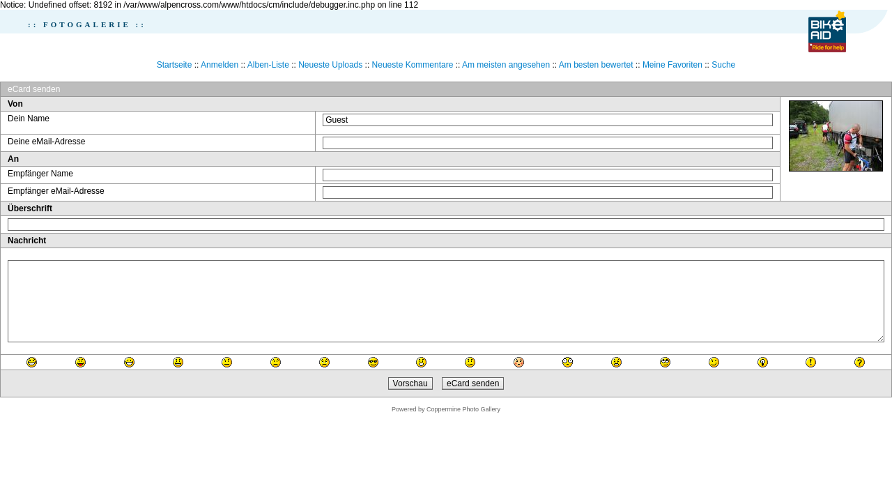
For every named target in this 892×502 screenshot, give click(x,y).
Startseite (174, 65)
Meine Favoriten (672, 65)
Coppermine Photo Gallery (463, 409)
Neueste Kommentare (413, 65)
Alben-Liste (268, 65)
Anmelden (219, 65)
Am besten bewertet (596, 65)
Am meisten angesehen (506, 65)
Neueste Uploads (330, 65)
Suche (723, 65)
